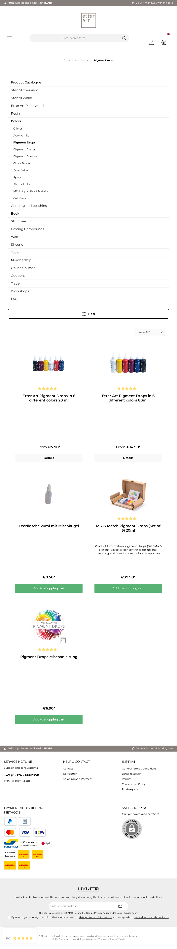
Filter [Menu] (88, 313)
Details (49, 458)
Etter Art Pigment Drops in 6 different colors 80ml (128, 398)
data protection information (95, 917)
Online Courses (23, 268)
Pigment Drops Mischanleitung (48, 657)
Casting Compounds (27, 229)
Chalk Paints (22, 163)
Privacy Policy (101, 913)
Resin (15, 113)
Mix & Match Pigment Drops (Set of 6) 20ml (128, 528)
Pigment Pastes (24, 149)
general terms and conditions (151, 917)
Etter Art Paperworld (27, 106)
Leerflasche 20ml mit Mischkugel (49, 526)
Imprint (128, 762)
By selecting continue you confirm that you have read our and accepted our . (90, 917)
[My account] (151, 42)
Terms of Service (122, 913)
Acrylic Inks (21, 135)
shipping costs (73, 936)
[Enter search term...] (74, 38)
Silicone (17, 244)
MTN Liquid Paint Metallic (31, 191)
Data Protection (132, 773)
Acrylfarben (21, 170)
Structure (18, 221)
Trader (16, 283)
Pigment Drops (24, 142)
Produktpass (130, 789)
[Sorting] (150, 332)
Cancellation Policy (133, 784)
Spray (17, 177)
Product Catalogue (26, 82)
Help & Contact (76, 762)
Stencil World (21, 98)
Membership (21, 260)
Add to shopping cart (48, 589)
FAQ (14, 299)
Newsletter (70, 773)
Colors (16, 121)
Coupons (18, 276)
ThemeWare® (117, 939)
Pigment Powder (25, 156)
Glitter (17, 128)
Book (15, 213)
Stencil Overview (24, 90)
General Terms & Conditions (139, 768)
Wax (14, 237)
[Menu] (9, 38)
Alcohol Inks (21, 184)
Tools (15, 252)
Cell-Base (19, 198)
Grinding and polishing (29, 206)
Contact (68, 768)
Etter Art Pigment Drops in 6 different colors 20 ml (48, 398)
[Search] (124, 38)
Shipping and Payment (77, 778)
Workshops (20, 291)
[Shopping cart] (163, 42)
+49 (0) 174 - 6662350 (21, 775)
